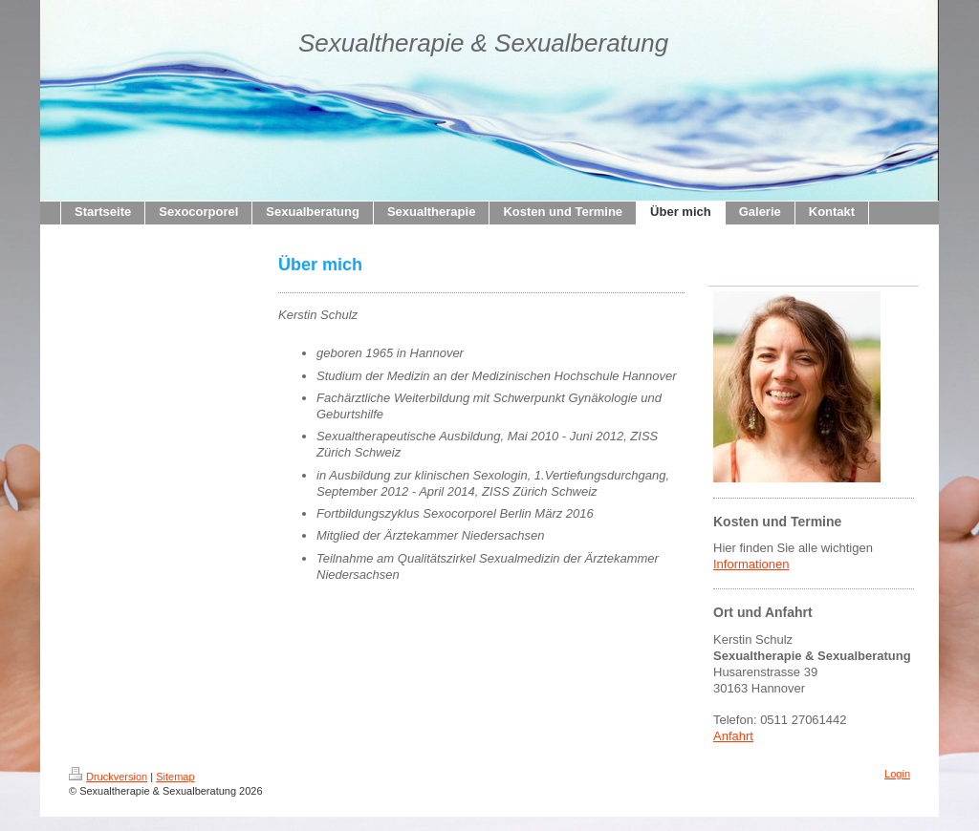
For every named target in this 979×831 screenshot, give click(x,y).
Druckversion (108, 776)
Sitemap (175, 776)
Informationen (751, 564)
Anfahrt (733, 736)
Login (897, 773)
